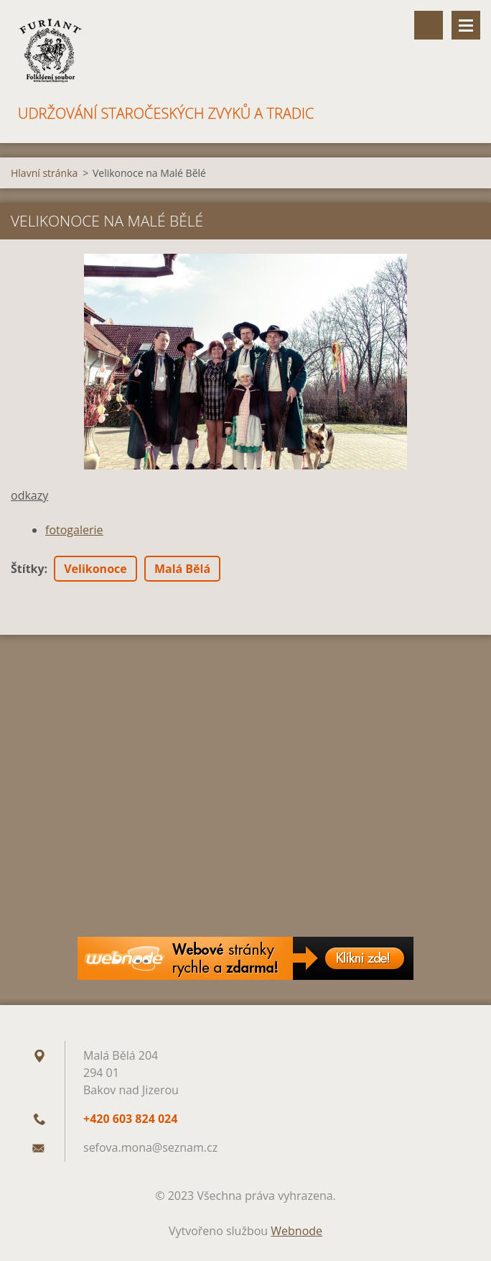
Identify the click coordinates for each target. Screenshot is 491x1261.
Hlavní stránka (44, 173)
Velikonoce (95, 569)
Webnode (296, 1231)
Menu (466, 25)
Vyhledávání (428, 25)
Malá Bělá (182, 569)
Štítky (28, 569)
